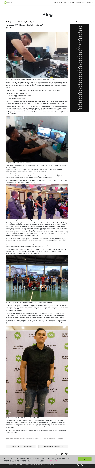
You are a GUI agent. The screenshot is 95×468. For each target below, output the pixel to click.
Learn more (52, 460)
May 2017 (79, 109)
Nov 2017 (79, 103)
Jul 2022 (79, 65)
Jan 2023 (79, 61)
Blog (83, 2)
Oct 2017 (79, 105)
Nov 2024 (79, 45)
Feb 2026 (79, 27)
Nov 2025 (79, 31)
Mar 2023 (79, 57)
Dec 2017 (79, 101)
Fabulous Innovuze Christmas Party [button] (53, 446)
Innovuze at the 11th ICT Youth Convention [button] (21, 446)
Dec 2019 (79, 81)
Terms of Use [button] (50, 464)
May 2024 (79, 49)
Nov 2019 (79, 83)
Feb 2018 (79, 99)
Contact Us (89, 2)
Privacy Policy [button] (41, 464)
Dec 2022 (79, 63)
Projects (72, 2)
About (61, 2)
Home (56, 2)
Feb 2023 (79, 59)
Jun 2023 (79, 55)
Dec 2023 (79, 51)
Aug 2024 (79, 47)
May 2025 (79, 39)
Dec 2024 (79, 43)
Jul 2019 (79, 89)
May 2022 (79, 67)
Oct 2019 (79, 85)
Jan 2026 (79, 29)
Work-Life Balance (58, 438)
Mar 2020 (79, 79)
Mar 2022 (79, 71)
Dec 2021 (79, 73)
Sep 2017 (79, 107)
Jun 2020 (79, 77)
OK (85, 459)
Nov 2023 (79, 53)
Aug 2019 (79, 87)
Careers (78, 2)
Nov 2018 (79, 95)
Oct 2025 (79, 33)
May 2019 (79, 93)
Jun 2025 (79, 37)
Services (66, 2)
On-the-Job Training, (47, 438)
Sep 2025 (79, 35)
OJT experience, (37, 438)
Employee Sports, (14, 438)
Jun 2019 (79, 91)
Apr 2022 (79, 69)
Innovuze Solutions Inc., (26, 438)
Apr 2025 (79, 41)
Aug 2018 (79, 97)
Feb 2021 (79, 75)
